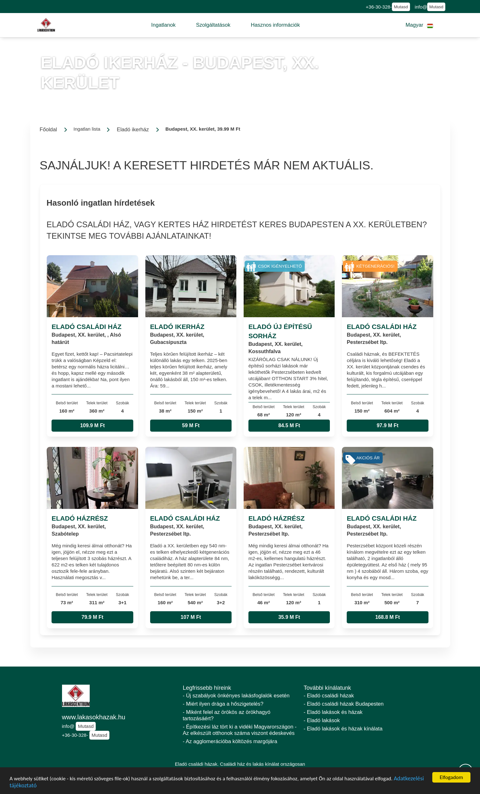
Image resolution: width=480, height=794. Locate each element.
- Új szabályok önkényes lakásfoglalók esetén (236, 696)
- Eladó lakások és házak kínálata (343, 729)
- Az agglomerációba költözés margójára (230, 741)
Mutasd (401, 6)
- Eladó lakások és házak (333, 712)
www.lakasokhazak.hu (93, 717)
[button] (163, 25)
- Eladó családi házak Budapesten (344, 704)
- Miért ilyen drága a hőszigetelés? (223, 704)
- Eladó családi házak (329, 696)
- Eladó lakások (322, 720)
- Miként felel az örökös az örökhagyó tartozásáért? (227, 715)
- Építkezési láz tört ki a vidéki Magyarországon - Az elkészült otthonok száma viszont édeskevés (240, 730)
